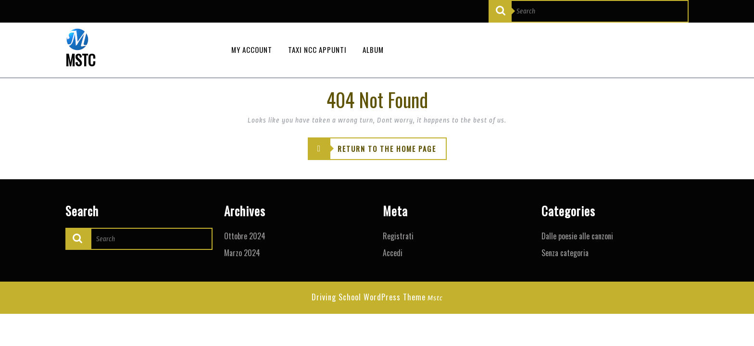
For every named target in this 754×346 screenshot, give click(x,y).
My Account (251, 49)
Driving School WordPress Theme (369, 297)
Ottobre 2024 (244, 236)
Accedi (392, 253)
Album (373, 49)
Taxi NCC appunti (317, 49)
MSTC (80, 60)
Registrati (398, 236)
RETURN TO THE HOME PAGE (372, 149)
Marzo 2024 (242, 253)
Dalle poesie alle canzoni (577, 236)
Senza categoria (565, 253)
